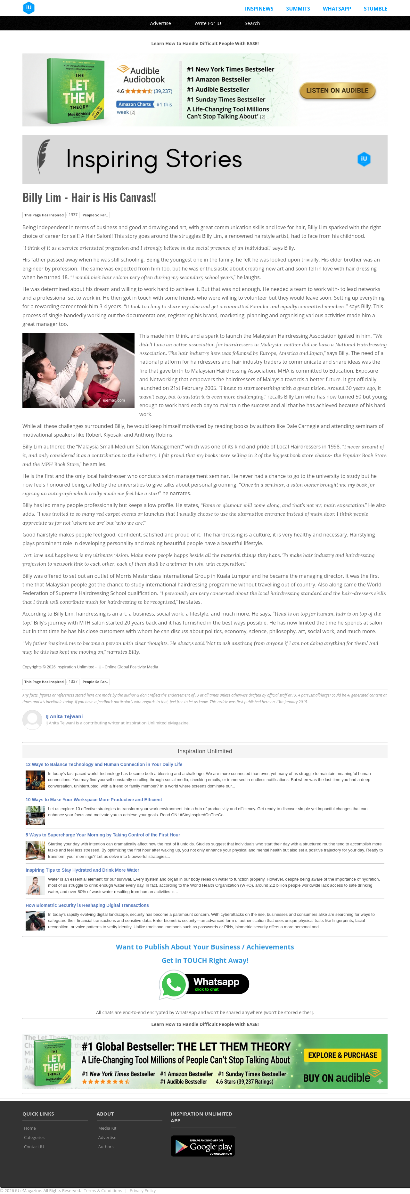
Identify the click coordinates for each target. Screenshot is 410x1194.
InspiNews (259, 8)
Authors (106, 1147)
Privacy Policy (143, 1190)
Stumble (376, 8)
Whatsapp (337, 8)
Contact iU (34, 1147)
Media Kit (107, 1128)
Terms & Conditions (103, 1190)
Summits (298, 8)
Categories (34, 1137)
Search (252, 23)
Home (30, 1128)
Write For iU (207, 23)
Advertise (160, 23)
